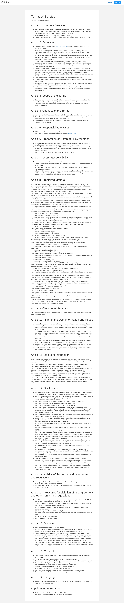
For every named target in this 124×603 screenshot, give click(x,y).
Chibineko (6, 2)
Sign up (117, 2)
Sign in (110, 2)
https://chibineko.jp (61, 46)
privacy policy (72, 133)
